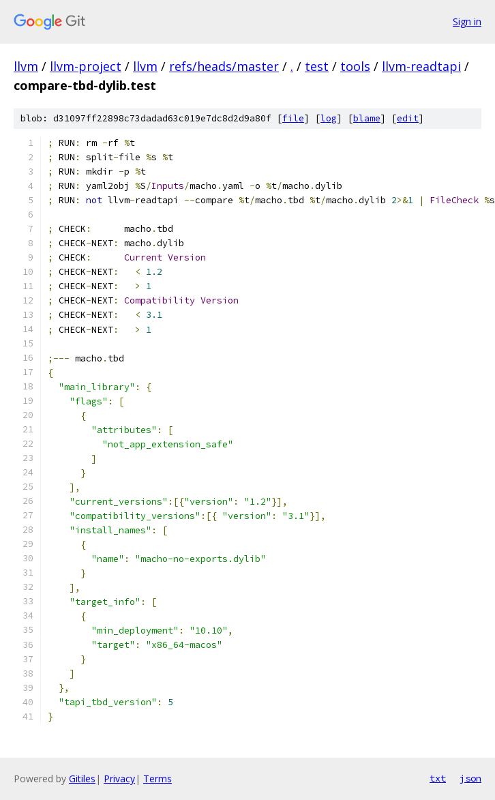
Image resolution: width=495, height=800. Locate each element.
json (470, 778)
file (293, 118)
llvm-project (85, 66)
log (328, 118)
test (317, 66)
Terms (157, 778)
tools (355, 66)
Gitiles (82, 778)
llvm (26, 66)
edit (408, 118)
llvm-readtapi (421, 66)
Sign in (467, 21)
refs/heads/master (224, 66)
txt (438, 778)
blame (366, 118)
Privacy (119, 778)
